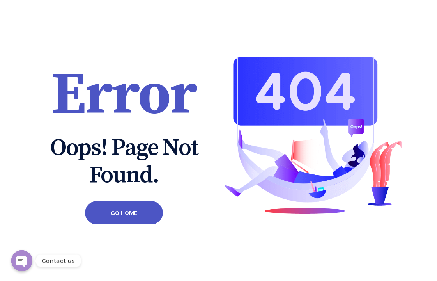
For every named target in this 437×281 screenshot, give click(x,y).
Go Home (124, 213)
